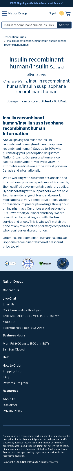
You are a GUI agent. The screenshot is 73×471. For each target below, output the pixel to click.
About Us (9, 399)
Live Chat (9, 298)
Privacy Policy (12, 411)
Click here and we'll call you (22, 310)
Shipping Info (12, 371)
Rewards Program (15, 383)
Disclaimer (10, 405)
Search (64, 25)
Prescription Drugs (14, 37)
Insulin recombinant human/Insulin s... (36, 63)
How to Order (12, 365)
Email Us (8, 304)
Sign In (53, 13)
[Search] (29, 25)
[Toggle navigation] (4, 13)
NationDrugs (17, 13)
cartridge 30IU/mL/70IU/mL (44, 101)
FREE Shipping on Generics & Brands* (36, 3)
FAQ (6, 377)
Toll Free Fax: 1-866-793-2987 (23, 328)
